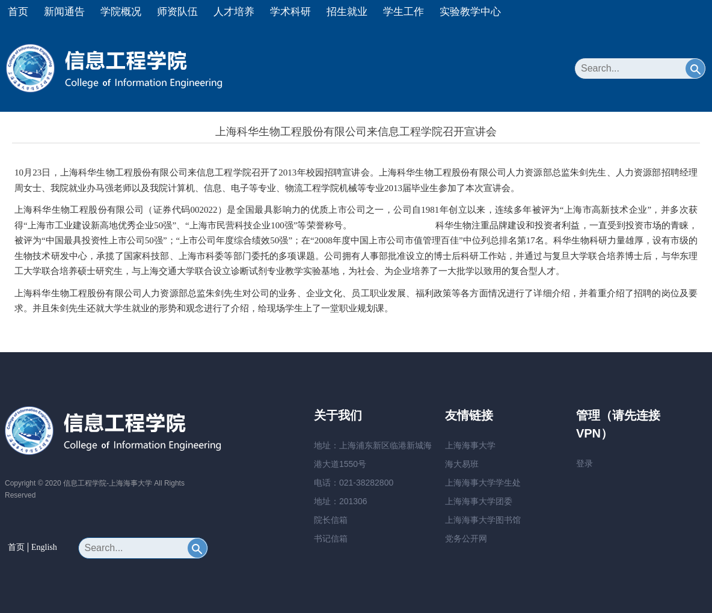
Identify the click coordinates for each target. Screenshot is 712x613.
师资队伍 (177, 11)
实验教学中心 (470, 11)
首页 (18, 11)
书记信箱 (331, 538)
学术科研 (290, 11)
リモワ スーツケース (393, 225)
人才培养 (233, 11)
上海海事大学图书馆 (483, 520)
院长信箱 (331, 520)
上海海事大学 (470, 445)
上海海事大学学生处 (483, 482)
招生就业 (347, 11)
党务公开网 (466, 538)
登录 (584, 463)
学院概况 (120, 11)
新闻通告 (64, 11)
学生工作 (403, 11)
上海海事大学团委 (478, 501)
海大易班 (462, 464)
